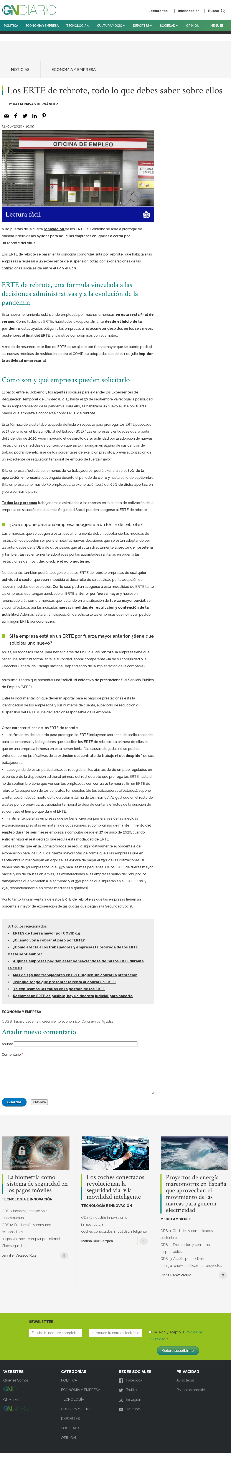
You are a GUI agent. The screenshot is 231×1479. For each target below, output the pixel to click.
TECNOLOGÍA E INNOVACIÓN (27, 1199)
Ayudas (107, 1021)
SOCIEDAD (169, 25)
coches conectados (97, 1231)
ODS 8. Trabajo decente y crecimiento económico (41, 1021)
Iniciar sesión (189, 11)
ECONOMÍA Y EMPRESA (42, 25)
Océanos (197, 1266)
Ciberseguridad (14, 1246)
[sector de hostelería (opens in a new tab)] (135, 547)
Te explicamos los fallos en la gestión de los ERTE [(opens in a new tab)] (59, 989)
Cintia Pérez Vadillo (175, 1275)
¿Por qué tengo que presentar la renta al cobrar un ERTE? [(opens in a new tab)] (64, 982)
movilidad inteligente (130, 1231)
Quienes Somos (16, 1380)
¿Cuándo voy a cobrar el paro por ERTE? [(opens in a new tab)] (49, 940)
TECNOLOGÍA (78, 25)
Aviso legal (185, 1380)
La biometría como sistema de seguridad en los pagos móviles (37, 1184)
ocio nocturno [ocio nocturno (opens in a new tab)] (76, 561)
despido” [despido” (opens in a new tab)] (133, 756)
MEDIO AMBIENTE (175, 1219)
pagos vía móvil (14, 1239)
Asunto (7, 1044)
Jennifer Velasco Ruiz (19, 1255)
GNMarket (11, 1400)
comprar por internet (44, 1239)
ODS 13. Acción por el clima (182, 1259)
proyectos (214, 1266)
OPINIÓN (192, 25)
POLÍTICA (11, 25)
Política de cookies (191, 1390)
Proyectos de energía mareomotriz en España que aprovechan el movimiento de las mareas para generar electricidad (196, 1193)
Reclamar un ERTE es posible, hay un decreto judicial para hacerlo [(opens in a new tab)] (73, 996)
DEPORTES (142, 25)
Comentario (11, 1054)
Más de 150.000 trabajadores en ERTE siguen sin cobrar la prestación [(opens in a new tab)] (75, 975)
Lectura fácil (159, 11)
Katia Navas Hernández (35, 104)
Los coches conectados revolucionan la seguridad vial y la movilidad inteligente (115, 1187)
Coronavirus (90, 1021)
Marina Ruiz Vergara (97, 1241)
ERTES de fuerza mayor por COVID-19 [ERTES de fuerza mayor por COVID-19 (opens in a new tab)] (46, 933)
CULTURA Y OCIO (111, 25)
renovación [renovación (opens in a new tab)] (54, 229)
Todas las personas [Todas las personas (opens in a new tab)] (19, 503)
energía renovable (174, 1266)
